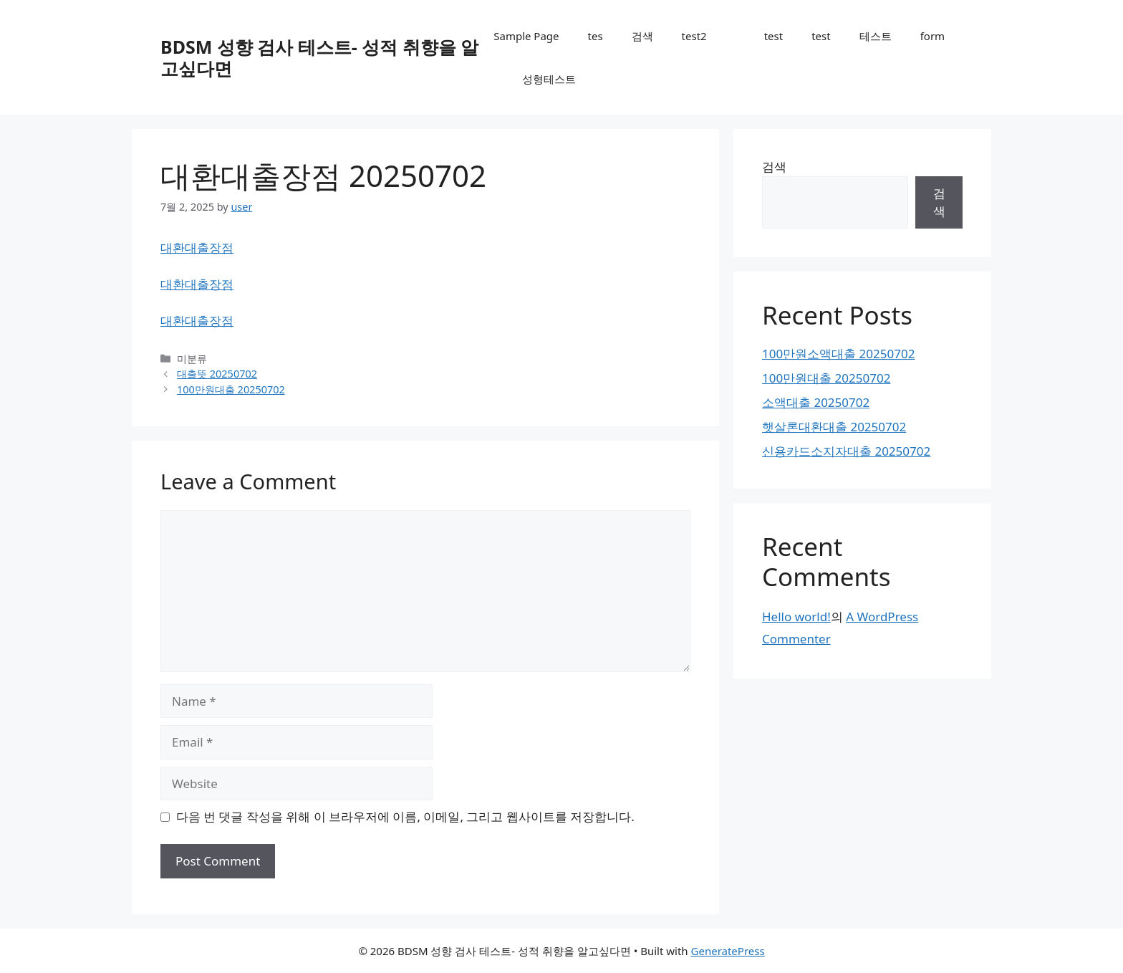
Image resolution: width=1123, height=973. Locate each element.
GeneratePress (728, 951)
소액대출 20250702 (815, 402)
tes (595, 36)
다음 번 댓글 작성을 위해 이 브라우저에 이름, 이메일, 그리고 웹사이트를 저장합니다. (405, 816)
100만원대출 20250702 (231, 389)
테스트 (875, 36)
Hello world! (796, 616)
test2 (694, 36)
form (932, 36)
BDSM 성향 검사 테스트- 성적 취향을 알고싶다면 (319, 57)
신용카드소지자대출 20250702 (846, 451)
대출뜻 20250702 (217, 373)
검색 (642, 36)
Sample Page (526, 36)
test (773, 36)
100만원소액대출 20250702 (838, 353)
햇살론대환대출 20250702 (834, 426)
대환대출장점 (196, 247)
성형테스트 (549, 79)
